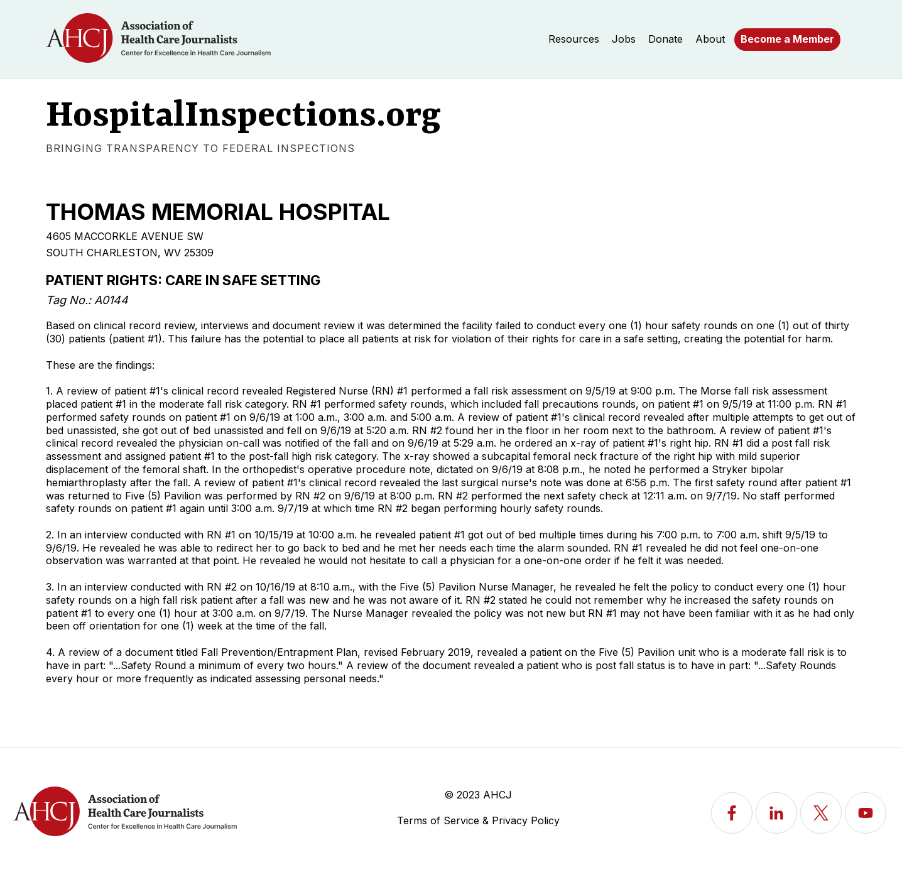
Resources (573, 39)
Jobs (624, 39)
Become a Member (787, 39)
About (710, 39)
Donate (665, 39)
